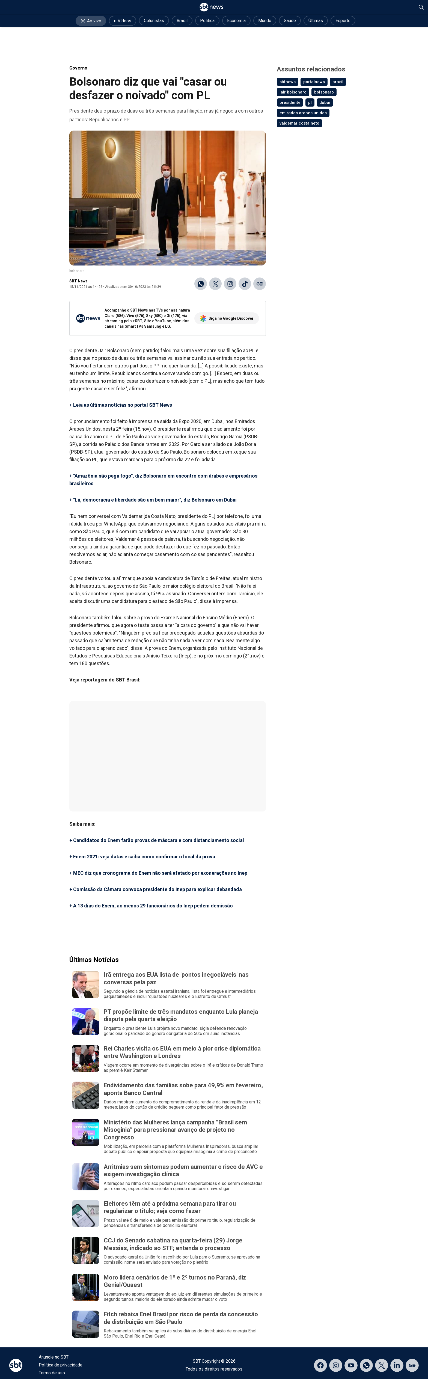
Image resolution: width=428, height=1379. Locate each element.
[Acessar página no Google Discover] (412, 1365)
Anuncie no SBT (54, 1357)
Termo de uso (52, 1372)
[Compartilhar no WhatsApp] (200, 283)
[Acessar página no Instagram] (335, 1365)
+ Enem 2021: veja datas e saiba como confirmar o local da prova (142, 856)
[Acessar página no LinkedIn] (396, 1365)
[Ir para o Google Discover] (259, 283)
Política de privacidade (60, 1365)
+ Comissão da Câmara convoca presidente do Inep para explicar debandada (155, 889)
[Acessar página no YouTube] (351, 1365)
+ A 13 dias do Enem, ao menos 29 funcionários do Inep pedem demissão (151, 906)
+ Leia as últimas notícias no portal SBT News (120, 405)
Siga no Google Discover (227, 318)
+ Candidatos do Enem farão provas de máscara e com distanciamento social (156, 840)
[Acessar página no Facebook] (320, 1365)
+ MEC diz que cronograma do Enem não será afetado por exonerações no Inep (158, 873)
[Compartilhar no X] (215, 283)
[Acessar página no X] (381, 1365)
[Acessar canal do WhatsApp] (366, 1365)
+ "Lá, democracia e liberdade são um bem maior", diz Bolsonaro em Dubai (153, 500)
